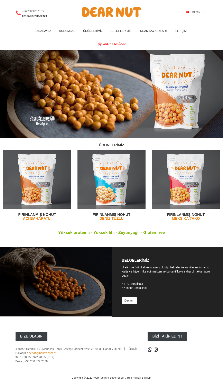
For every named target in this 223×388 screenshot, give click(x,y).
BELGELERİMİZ (121, 31)
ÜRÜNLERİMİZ (93, 31)
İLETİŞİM (180, 31)
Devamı (129, 300)
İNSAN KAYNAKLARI (153, 31)
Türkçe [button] (196, 12)
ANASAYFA (43, 31)
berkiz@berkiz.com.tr (34, 15)
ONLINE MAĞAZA (111, 44)
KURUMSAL (67, 31)
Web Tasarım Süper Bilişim (109, 377)
